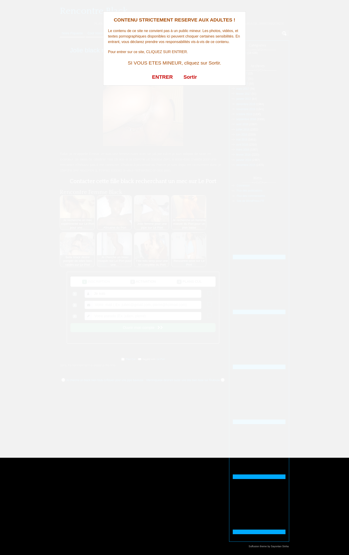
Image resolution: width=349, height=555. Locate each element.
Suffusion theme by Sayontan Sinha (269, 546)
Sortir (190, 77)
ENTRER (162, 77)
